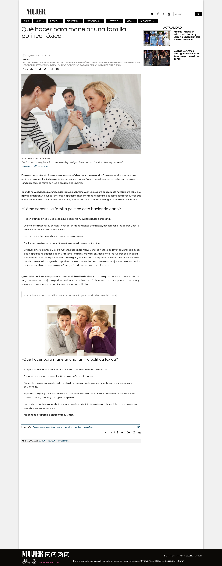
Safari (181, 561)
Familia (42, 441)
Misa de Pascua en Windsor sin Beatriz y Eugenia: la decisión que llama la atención (187, 36)
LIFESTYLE (113, 21)
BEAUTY (54, 21)
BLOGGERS (145, 21)
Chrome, (144, 561)
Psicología (63, 441)
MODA (38, 21)
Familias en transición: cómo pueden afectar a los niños (62, 427)
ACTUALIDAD (93, 21)
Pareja (51, 441)
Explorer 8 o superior (166, 561)
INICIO (27, 21)
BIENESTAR (72, 21)
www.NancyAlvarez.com (34, 166)
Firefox (152, 561)
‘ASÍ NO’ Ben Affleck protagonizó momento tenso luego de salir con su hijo (187, 55)
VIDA (129, 21)
